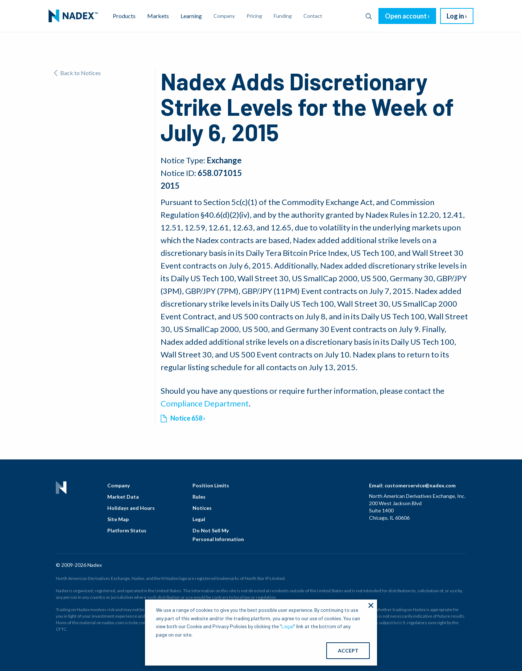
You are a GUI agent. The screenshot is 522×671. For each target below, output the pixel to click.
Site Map (118, 519)
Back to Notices (77, 72)
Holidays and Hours (131, 508)
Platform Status (126, 530)
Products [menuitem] (124, 15)
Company (118, 485)
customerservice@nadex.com (420, 485)
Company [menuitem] (224, 16)
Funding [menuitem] (283, 16)
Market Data (123, 497)
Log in (455, 16)
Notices (202, 508)
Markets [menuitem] (158, 15)
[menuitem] (73, 15)
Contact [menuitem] (312, 16)
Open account (406, 16)
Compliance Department (205, 403)
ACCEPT (348, 650)
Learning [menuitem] (191, 15)
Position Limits (210, 485)
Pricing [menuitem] (254, 16)
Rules (199, 497)
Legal (198, 519)
